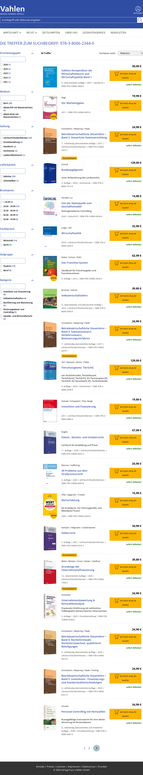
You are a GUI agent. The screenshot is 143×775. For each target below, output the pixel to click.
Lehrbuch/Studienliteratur (17, 137)
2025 (7, 69)
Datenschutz (89, 766)
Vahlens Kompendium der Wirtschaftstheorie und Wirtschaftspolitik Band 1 (76, 74)
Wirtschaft (12, 32)
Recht (31, 32)
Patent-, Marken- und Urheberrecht (82, 437)
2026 (7, 64)
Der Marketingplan (72, 103)
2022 (7, 77)
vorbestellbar (11, 180)
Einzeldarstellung (12, 142)
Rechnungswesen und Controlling (13, 310)
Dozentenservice (94, 32)
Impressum (74, 766)
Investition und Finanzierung (78, 406)
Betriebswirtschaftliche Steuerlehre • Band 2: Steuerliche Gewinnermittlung (84, 135)
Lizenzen (60, 766)
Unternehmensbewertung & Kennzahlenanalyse (78, 602)
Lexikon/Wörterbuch (14, 155)
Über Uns (71, 32)
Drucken (102, 766)
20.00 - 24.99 (11, 206)
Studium (9, 266)
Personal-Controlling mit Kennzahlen (83, 711)
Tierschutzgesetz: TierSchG (77, 367)
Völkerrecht (68, 533)
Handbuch (9, 146)
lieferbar (9, 176)
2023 (7, 73)
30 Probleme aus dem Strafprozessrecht (74, 472)
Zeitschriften (51, 32)
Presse (50, 766)
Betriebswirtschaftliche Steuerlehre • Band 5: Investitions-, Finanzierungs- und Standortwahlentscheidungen (83, 679)
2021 (7, 82)
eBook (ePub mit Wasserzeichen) (12, 115)
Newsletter (118, 32)
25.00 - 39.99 (10, 210)
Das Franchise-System (74, 262)
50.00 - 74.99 (10, 219)
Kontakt (40, 766)
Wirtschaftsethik (71, 233)
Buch (7, 103)
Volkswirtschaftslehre (14, 298)
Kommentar (10, 150)
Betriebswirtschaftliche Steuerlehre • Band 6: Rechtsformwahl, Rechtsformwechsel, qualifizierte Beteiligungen (83, 641)
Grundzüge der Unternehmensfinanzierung (77, 568)
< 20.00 (8, 202)
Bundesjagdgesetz (72, 169)
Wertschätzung (70, 500)
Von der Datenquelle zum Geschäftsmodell (76, 204)
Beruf (7, 270)
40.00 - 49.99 (10, 215)
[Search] (68, 20)
